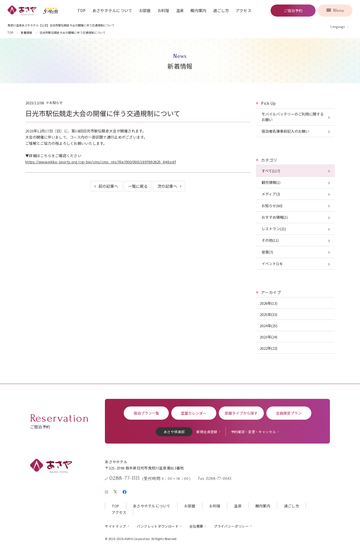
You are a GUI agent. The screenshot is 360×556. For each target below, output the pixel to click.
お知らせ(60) (272, 205)
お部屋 (145, 10)
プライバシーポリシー (231, 526)
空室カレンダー (193, 413)
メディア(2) (271, 193)
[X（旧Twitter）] (115, 491)
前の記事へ (108, 186)
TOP (81, 10)
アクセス (243, 10)
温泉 (180, 10)
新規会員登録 (206, 431)
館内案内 (198, 10)
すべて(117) (271, 170)
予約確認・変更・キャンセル (253, 431)
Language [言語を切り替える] (337, 27)
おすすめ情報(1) (275, 217)
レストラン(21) (274, 228)
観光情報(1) (271, 182)
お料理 (164, 10)
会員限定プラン (289, 413)
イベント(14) (272, 263)
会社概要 (196, 526)
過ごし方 (221, 10)
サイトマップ (115, 526)
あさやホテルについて (112, 10)
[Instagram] (106, 491)
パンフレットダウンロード (158, 526)
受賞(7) (267, 252)
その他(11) (270, 240)
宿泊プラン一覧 (146, 413)
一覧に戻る (138, 186)
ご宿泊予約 (293, 10)
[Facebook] (124, 491)
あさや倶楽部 (174, 431)
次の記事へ (167, 186)
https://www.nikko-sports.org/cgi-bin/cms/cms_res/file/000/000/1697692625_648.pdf (100, 161)
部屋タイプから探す (241, 413)
